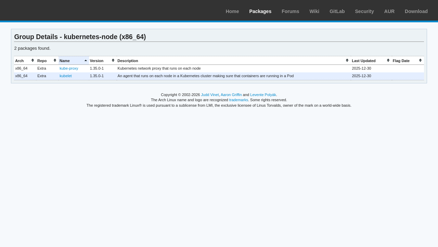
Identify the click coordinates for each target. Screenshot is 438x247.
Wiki (315, 11)
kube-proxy (69, 68)
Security (364, 11)
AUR (389, 11)
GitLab (337, 11)
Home (232, 11)
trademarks (238, 100)
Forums (290, 11)
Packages (260, 11)
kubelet (66, 76)
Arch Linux (37, 10)
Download (416, 11)
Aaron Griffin (231, 95)
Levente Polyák (263, 95)
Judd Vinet (210, 95)
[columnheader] (25, 60)
